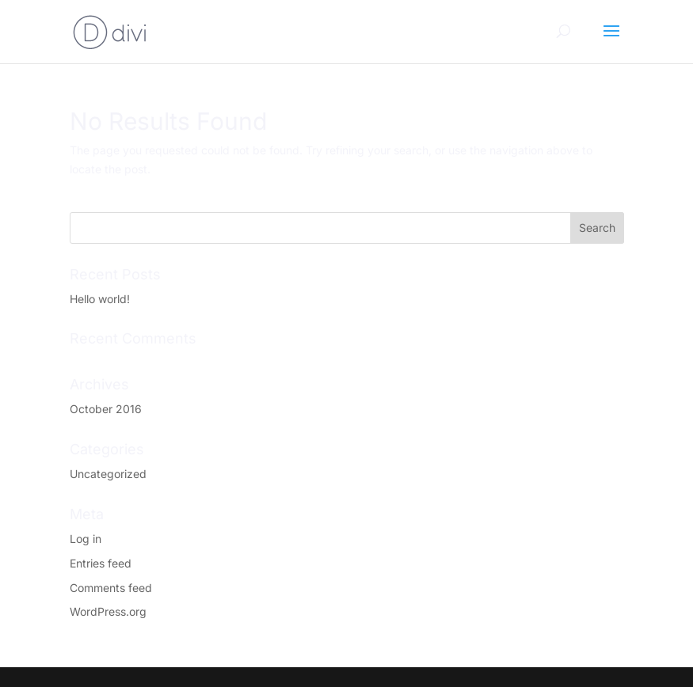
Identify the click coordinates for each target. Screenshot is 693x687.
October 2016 (106, 409)
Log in (85, 538)
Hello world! (100, 299)
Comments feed (111, 587)
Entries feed (100, 563)
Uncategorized (108, 473)
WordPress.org (108, 611)
